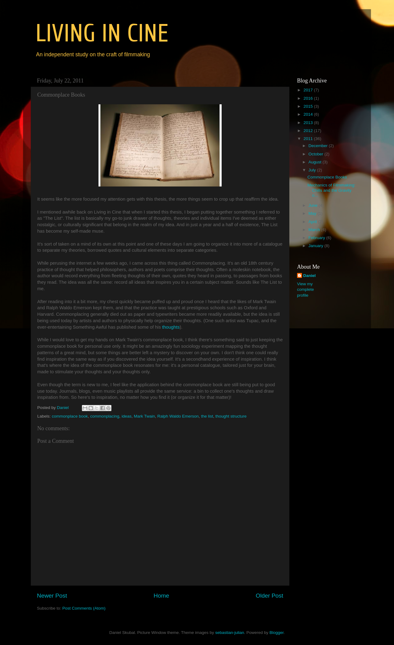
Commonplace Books (327, 177)
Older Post (269, 595)
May (312, 213)
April (313, 221)
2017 (309, 90)
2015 (309, 106)
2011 (309, 138)
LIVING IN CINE (101, 33)
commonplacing (104, 416)
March (314, 229)
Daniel (309, 275)
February (317, 237)
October (316, 154)
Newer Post (52, 595)
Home (161, 595)
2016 (309, 98)
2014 (309, 114)
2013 (309, 122)
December (318, 145)
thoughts (171, 327)
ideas (126, 416)
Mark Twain (144, 416)
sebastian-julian (229, 632)
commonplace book (70, 416)
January (316, 245)
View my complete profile (305, 290)
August (315, 162)
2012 (309, 130)
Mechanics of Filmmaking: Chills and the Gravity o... (332, 190)
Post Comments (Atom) (84, 608)
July (312, 170)
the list (207, 416)
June (313, 205)
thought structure (231, 416)
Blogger (276, 632)
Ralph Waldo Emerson (178, 416)
